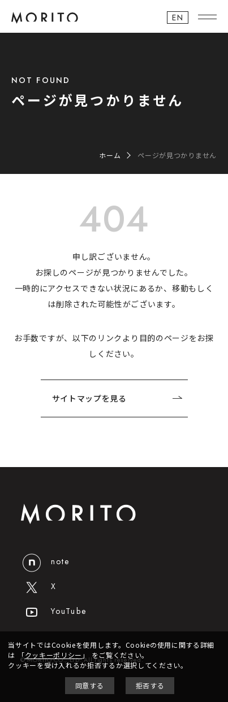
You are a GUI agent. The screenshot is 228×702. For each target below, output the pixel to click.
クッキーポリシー (54, 655)
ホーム (110, 155)
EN (177, 17)
